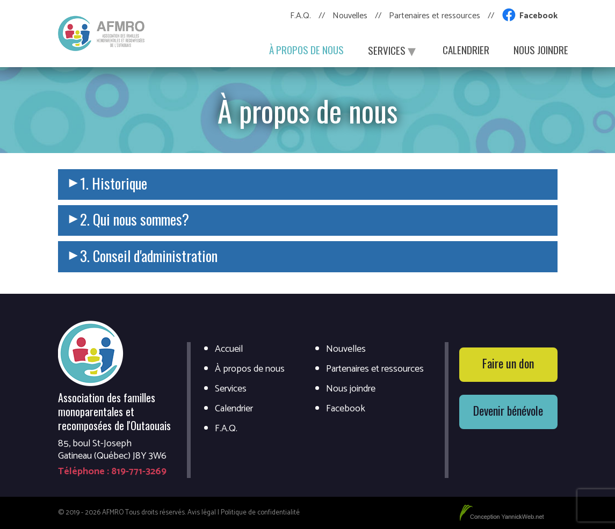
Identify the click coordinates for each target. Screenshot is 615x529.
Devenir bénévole (508, 410)
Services (393, 49)
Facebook (538, 16)
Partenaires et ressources (434, 16)
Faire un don (508, 363)
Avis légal (201, 512)
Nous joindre (540, 49)
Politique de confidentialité (260, 512)
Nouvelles (349, 16)
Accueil (229, 349)
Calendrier (466, 49)
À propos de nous (306, 49)
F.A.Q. (300, 16)
